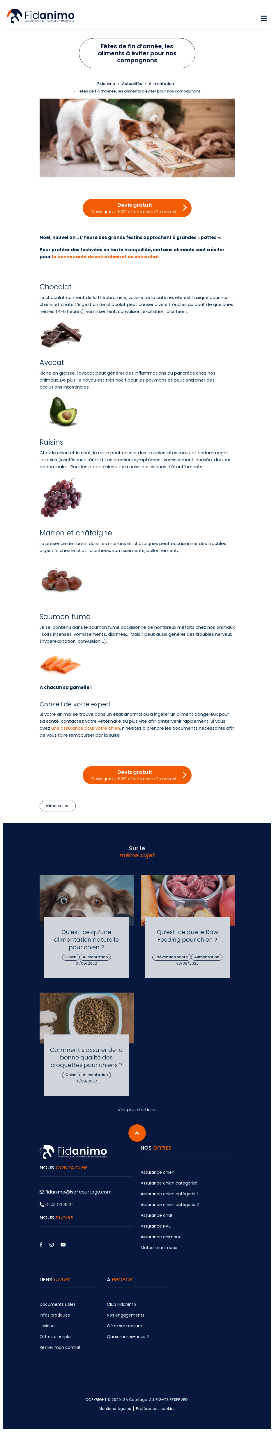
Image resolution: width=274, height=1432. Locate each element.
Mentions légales (115, 1408)
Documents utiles (58, 1304)
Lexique (47, 1326)
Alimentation (58, 805)
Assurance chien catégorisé (169, 1183)
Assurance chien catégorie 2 (170, 1204)
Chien (70, 957)
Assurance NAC (156, 1226)
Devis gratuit (134, 208)
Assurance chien (157, 1172)
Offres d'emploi (55, 1337)
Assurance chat (157, 1215)
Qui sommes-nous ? (128, 1337)
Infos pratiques (55, 1315)
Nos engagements (125, 1315)
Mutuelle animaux (159, 1248)
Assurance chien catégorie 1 (169, 1194)
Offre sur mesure (124, 1326)
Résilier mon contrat (60, 1347)
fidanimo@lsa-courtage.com (76, 1192)
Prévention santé (171, 957)
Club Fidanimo (121, 1304)
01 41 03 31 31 (56, 1204)
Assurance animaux (161, 1237)
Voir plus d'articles (137, 1110)
